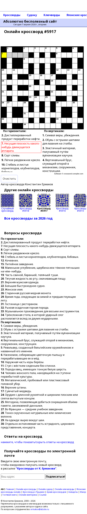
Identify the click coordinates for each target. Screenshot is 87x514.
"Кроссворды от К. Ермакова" (36, 468)
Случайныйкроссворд (7, 203)
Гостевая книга (9, 494)
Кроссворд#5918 (25, 203)
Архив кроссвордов (56, 492)
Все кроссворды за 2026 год (28, 218)
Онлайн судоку (45, 489)
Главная (10, 489)
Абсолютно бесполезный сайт (30, 21)
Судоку (32, 15)
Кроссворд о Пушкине (33, 492)
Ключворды (52, 15)
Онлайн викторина (28, 494)
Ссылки (42, 494)
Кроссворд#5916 (62, 203)
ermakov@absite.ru (40, 509)
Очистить (9, 178)
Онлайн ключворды (64, 489)
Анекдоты (73, 492)
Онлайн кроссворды (26, 489)
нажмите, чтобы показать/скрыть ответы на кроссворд (37, 442)
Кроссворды (11, 15)
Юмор (83, 492)
